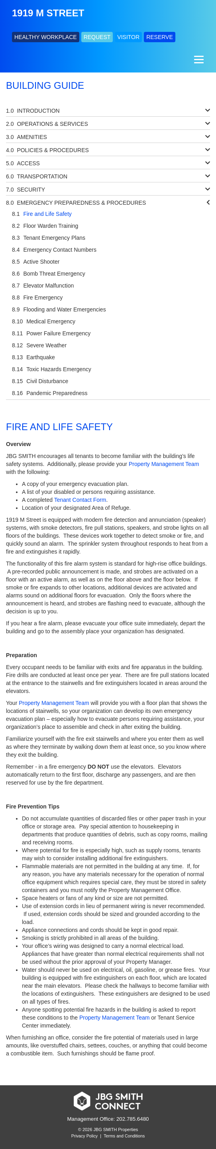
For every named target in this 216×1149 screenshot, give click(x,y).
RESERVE (159, 37)
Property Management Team (164, 464)
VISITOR (128, 37)
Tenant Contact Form (80, 500)
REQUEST (97, 37)
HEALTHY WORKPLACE (45, 37)
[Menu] (198, 59)
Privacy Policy (84, 1135)
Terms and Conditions (124, 1135)
